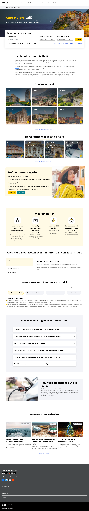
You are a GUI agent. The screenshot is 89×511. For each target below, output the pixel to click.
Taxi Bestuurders (57, 2)
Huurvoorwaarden (22, 507)
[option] (15, 149)
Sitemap (29, 507)
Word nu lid (12, 192)
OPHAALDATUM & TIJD (45, 36)
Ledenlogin (21, 192)
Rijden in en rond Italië (14, 260)
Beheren (17, 2)
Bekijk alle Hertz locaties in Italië (44, 129)
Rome (64, 66)
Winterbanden (12, 272)
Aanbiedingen (30, 2)
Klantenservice (5, 493)
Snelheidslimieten (13, 264)
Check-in (23, 2)
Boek (12, 2)
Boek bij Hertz (5, 497)
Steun (50, 2)
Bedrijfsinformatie (5, 486)
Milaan (17, 68)
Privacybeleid (4, 507)
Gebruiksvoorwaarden (13, 507)
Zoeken (79, 39)
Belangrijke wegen (13, 268)
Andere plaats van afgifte (16, 43)
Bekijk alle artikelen (44, 453)
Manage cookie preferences (7, 508)
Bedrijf (44, 2)
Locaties (38, 2)
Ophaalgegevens (11, 36)
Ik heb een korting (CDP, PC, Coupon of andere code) (68, 43)
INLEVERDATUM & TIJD (63, 36)
